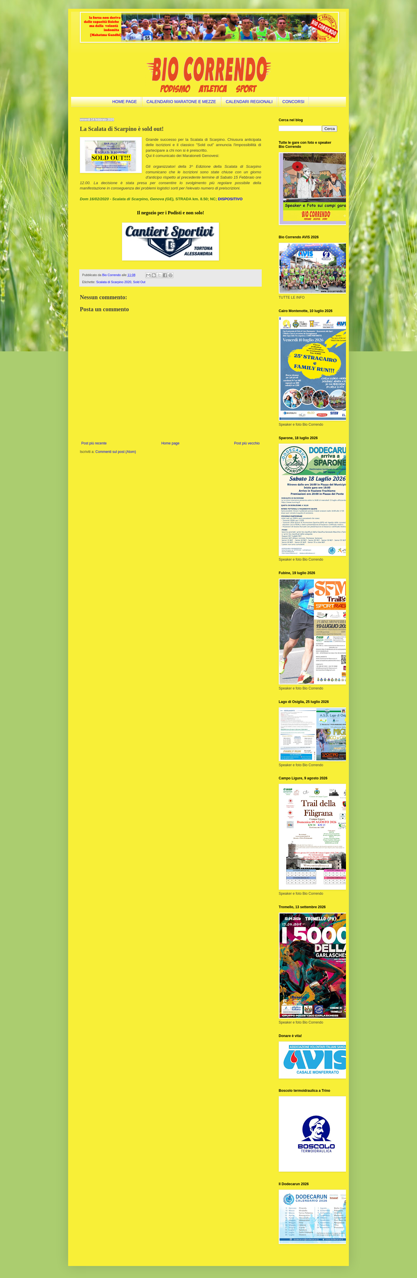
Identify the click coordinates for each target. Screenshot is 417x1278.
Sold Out (139, 282)
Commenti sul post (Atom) (115, 452)
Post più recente (94, 443)
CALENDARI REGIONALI (249, 101)
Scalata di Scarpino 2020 (113, 282)
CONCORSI (293, 101)
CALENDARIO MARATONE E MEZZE (181, 101)
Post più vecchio (247, 443)
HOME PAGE (124, 101)
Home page (170, 443)
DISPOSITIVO (230, 199)
